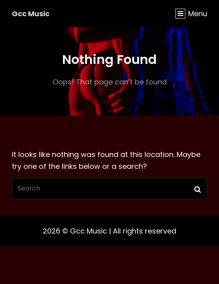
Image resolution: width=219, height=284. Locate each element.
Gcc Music (31, 14)
